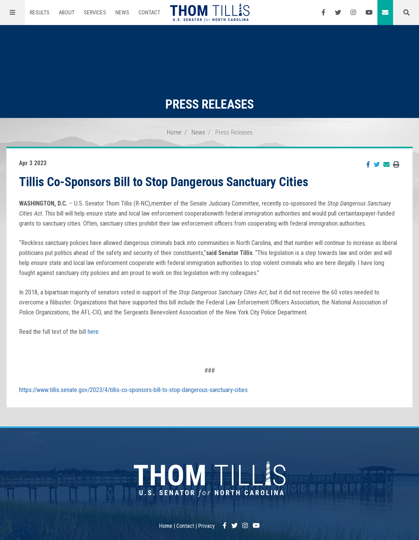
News (122, 12)
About (66, 12)
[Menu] (12, 12)
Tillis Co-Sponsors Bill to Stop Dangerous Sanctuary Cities (163, 182)
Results (39, 12)
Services (95, 12)
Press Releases (234, 132)
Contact (149, 12)
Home (174, 132)
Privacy (206, 525)
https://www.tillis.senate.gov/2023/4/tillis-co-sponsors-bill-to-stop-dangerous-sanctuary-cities (133, 390)
